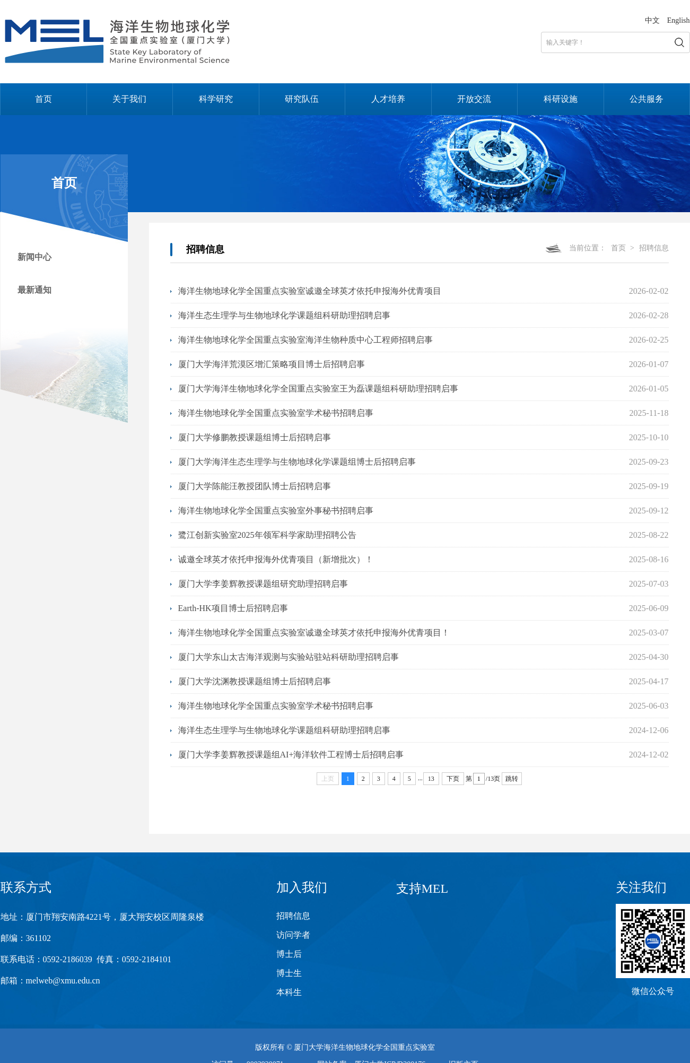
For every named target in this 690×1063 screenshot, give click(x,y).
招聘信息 (654, 248)
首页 (43, 98)
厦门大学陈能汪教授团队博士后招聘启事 (254, 486)
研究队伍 (302, 98)
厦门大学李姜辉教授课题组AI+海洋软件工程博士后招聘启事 (291, 754)
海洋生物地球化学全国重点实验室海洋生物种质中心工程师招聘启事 (305, 339)
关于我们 (129, 98)
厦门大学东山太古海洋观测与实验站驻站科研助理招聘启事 (288, 656)
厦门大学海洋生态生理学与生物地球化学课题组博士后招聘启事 (297, 461)
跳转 (511, 778)
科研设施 (561, 98)
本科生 (289, 992)
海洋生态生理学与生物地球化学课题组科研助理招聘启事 (284, 315)
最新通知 (34, 289)
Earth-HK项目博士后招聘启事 (233, 608)
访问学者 (293, 934)
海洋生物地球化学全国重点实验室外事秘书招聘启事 (275, 510)
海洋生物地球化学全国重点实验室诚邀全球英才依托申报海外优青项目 (309, 290)
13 (431, 778)
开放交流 (474, 98)
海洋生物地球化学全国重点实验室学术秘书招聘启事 (275, 412)
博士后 (289, 954)
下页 (453, 778)
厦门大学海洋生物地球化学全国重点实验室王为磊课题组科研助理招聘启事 (318, 388)
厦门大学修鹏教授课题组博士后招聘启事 (254, 437)
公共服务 (646, 98)
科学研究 (216, 98)
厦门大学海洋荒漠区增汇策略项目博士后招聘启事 (271, 364)
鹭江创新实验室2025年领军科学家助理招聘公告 (267, 534)
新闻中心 (34, 257)
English (678, 20)
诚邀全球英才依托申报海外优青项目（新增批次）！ (275, 559)
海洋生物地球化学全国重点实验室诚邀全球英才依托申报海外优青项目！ (314, 632)
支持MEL (422, 888)
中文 (652, 20)
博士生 (289, 973)
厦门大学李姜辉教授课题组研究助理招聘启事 (263, 583)
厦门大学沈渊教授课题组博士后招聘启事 (254, 681)
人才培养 (388, 98)
